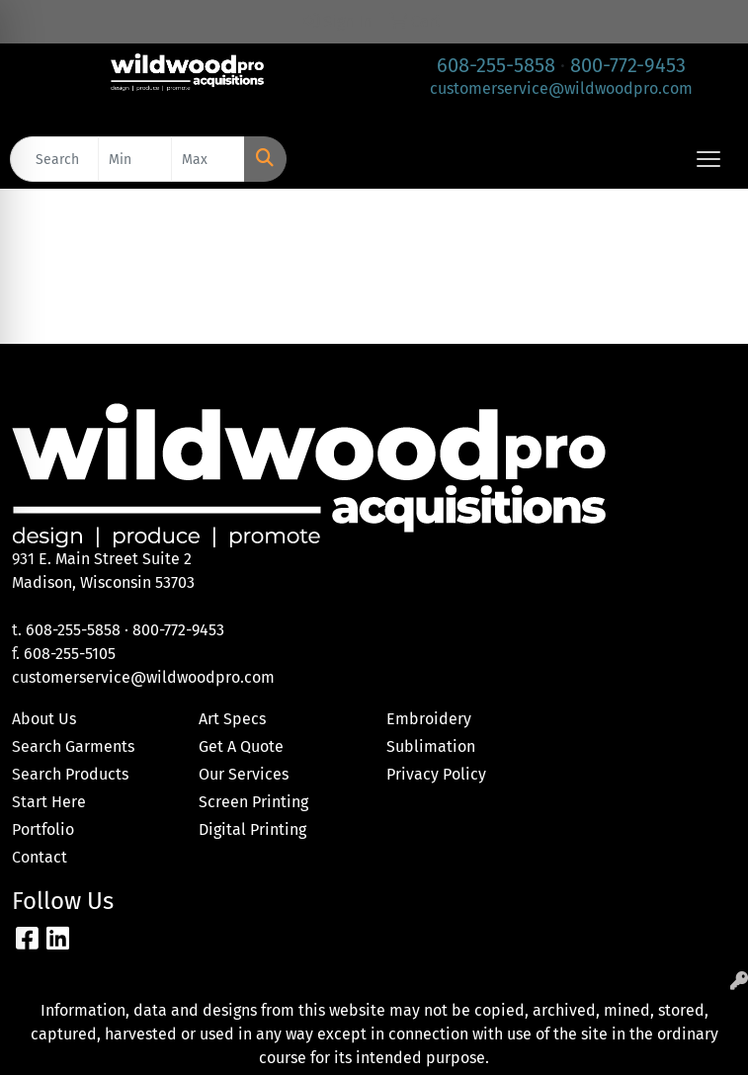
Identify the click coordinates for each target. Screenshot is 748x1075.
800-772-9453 (628, 65)
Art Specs (232, 718)
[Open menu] (708, 159)
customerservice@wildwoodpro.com (561, 88)
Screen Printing (253, 801)
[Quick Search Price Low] (135, 159)
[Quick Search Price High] (208, 159)
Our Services (244, 774)
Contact (39, 857)
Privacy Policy (436, 774)
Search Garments (73, 746)
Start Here (49, 801)
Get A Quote (241, 746)
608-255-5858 (496, 65)
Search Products (70, 774)
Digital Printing (252, 829)
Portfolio (43, 829)
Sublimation (430, 746)
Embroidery (428, 718)
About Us (44, 718)
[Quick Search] (54, 159)
